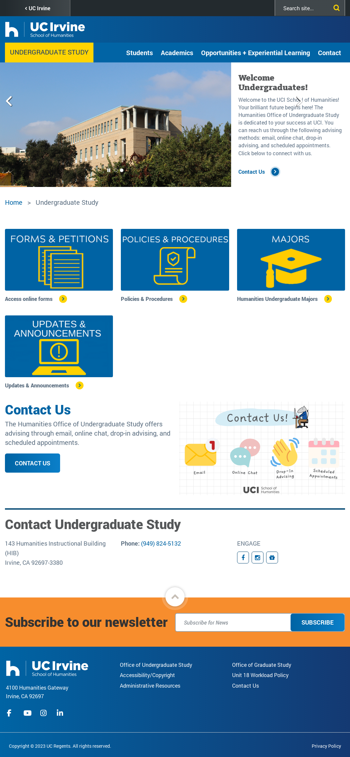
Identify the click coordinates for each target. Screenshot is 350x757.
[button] (175, 596)
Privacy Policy (326, 746)
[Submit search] (335, 6)
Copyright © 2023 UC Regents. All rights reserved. (60, 746)
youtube (27, 713)
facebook (11, 713)
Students (139, 52)
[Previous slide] (12, 124)
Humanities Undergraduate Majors (277, 298)
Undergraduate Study (49, 52)
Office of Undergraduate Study (156, 664)
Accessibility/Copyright (147, 674)
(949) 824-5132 (161, 543)
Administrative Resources (150, 685)
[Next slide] (219, 124)
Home (13, 202)
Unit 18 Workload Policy (260, 674)
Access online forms (28, 298)
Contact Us (251, 171)
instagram (44, 713)
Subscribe (317, 622)
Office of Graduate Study (261, 664)
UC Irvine (39, 8)
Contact (329, 52)
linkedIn (61, 713)
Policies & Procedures (147, 298)
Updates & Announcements (37, 385)
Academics (177, 52)
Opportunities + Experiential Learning (255, 52)
